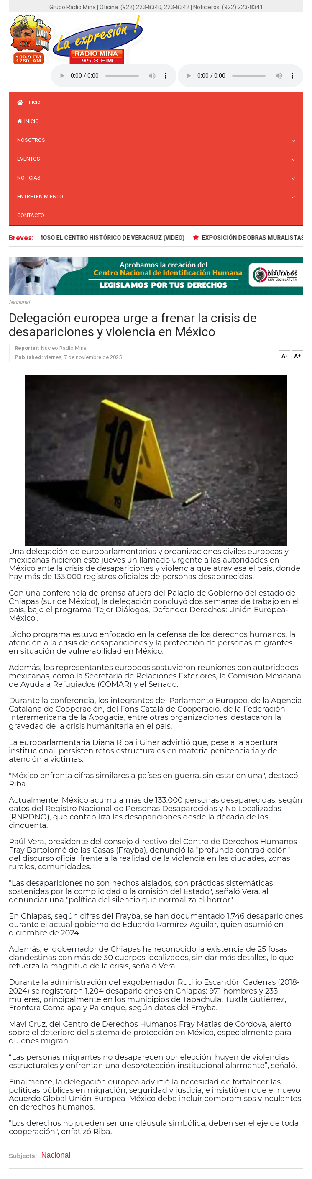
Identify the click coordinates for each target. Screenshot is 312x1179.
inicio (28, 121)
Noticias (31, 177)
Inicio (29, 102)
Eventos (30, 158)
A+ (297, 356)
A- (284, 356)
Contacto (30, 215)
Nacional (19, 302)
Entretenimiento (42, 196)
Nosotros (33, 140)
